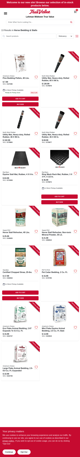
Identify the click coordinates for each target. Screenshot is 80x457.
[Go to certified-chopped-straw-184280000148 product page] (20, 273)
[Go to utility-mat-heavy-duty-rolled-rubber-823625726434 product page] (59, 79)
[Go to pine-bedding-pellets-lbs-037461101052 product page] (20, 79)
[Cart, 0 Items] (75, 12)
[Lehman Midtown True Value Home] (40, 12)
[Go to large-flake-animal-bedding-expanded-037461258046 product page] (20, 361)
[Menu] (5, 13)
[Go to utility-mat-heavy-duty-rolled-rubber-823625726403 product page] (59, 127)
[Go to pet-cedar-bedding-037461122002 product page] (59, 273)
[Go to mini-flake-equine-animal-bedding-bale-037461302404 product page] (59, 321)
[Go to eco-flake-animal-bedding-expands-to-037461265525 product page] (20, 321)
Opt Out (24, 452)
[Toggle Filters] (77, 36)
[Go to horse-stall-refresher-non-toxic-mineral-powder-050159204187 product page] (59, 225)
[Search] (71, 22)
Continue (9, 452)
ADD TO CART (20, 99)
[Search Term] (40, 22)
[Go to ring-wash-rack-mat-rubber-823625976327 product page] (59, 176)
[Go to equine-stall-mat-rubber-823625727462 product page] (20, 176)
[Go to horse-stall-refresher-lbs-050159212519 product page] (20, 225)
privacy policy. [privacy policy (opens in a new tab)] (8, 441)
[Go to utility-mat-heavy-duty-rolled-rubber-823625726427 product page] (20, 127)
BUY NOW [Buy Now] (20, 104)
